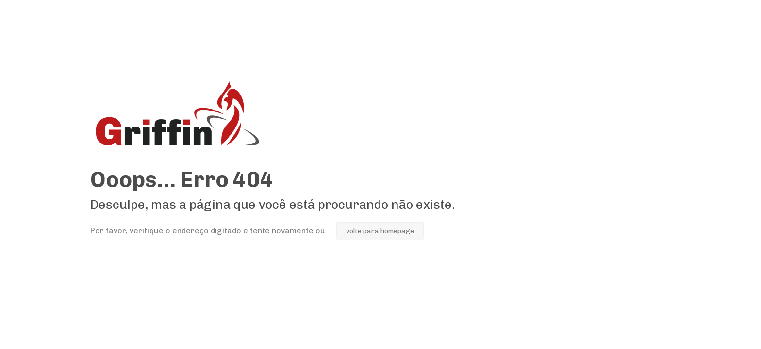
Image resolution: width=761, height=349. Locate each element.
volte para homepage (380, 231)
